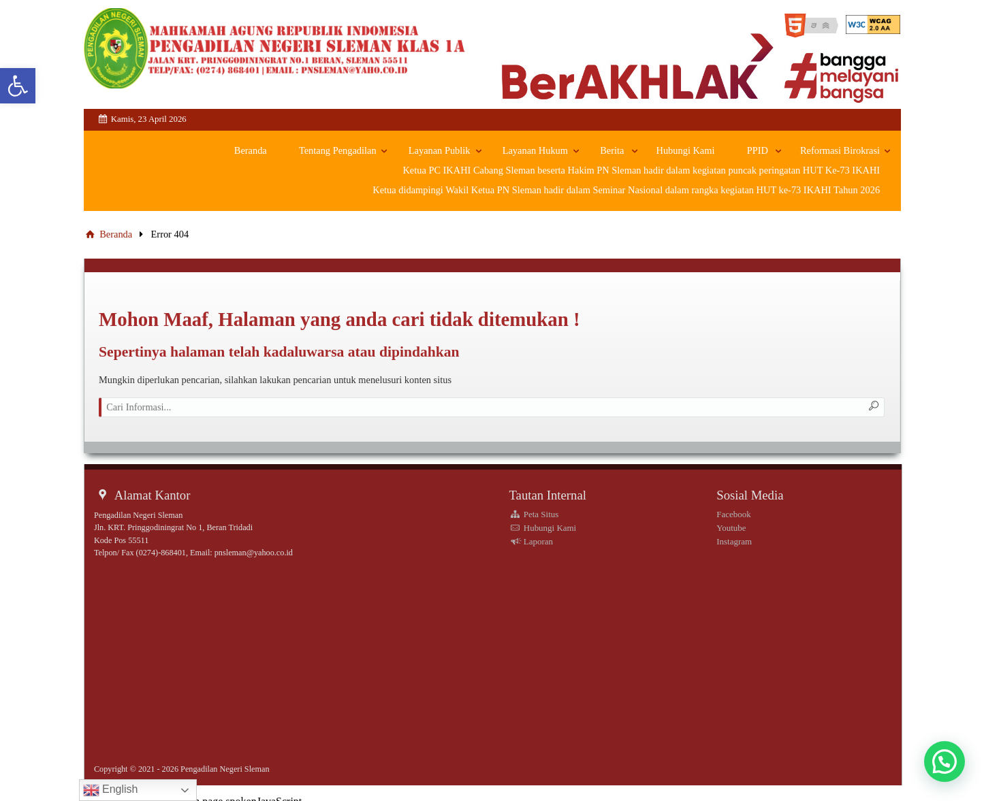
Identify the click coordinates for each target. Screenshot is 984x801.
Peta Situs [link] (533, 514)
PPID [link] (757, 151)
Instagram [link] (734, 541)
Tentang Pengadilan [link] (338, 151)
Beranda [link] (250, 151)
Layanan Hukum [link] (535, 151)
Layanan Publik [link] (440, 151)
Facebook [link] (733, 514)
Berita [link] (612, 151)
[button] (944, 761)
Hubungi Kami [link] (685, 151)
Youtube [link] (731, 528)
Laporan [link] (531, 541)
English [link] (110, 790)
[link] (17, 85)
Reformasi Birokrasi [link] (840, 151)
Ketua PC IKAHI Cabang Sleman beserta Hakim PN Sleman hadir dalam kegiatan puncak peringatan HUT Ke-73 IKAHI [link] (641, 170)
